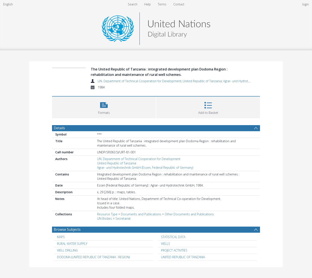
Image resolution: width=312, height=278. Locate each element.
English (8, 4)
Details (59, 128)
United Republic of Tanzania (202, 81)
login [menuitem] (305, 4)
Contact (178, 4)
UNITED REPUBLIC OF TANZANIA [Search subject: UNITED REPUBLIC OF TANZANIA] (183, 257)
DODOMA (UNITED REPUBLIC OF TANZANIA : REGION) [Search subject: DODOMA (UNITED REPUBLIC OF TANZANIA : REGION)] (93, 257)
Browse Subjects (67, 229)
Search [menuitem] (132, 4)
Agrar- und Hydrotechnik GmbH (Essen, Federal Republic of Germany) (145, 167)
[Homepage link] (156, 27)
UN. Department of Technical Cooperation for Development (139, 81)
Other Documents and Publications (189, 214)
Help (147, 4)
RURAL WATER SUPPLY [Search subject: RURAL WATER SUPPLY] (72, 244)
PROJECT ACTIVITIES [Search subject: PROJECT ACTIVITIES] (174, 250)
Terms (162, 4)
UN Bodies (104, 218)
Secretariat (123, 218)
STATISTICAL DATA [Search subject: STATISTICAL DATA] (173, 237)
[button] (104, 106)
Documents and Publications (141, 214)
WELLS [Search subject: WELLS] (165, 244)
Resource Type (107, 214)
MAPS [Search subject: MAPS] (61, 237)
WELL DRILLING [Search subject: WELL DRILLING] (67, 250)
